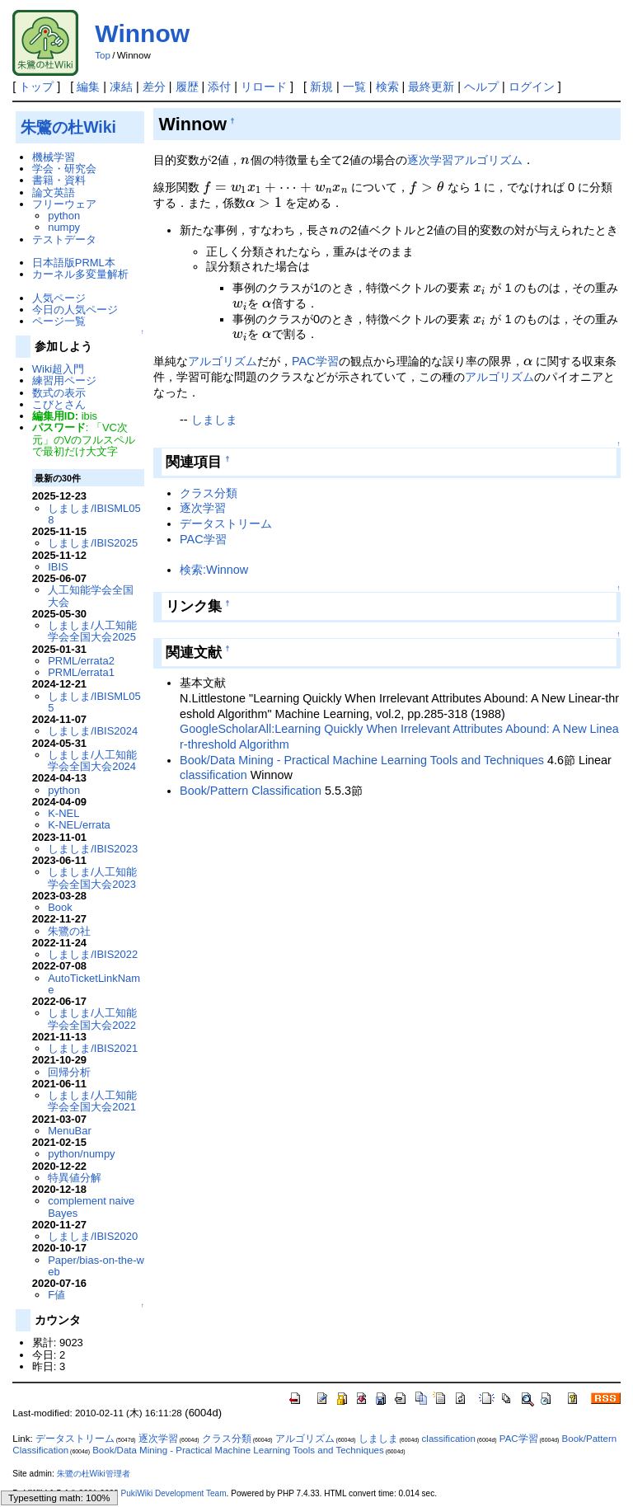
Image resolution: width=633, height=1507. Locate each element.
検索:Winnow (214, 569)
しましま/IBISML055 (94, 702)
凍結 (121, 86)
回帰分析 (69, 1072)
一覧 (354, 86)
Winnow (142, 33)
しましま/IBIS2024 (93, 731)
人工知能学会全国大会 (91, 596)
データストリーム (226, 523)
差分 (154, 86)
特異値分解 (74, 1177)
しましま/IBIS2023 (93, 849)
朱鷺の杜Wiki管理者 (93, 1473)
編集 (88, 86)
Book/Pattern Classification (250, 790)
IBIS (58, 567)
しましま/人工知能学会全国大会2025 (92, 631)
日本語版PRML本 (73, 262)
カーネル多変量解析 (80, 274)
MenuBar (69, 1130)
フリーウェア (64, 204)
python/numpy (81, 1154)
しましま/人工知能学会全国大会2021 (92, 1101)
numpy (64, 227)
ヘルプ (481, 86)
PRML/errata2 (81, 661)
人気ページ (59, 298)
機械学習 (53, 157)
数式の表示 (59, 393)
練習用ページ (64, 380)
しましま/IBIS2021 (93, 1048)
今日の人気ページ (75, 309)
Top (102, 55)
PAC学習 (315, 361)
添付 (219, 86)
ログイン (532, 86)
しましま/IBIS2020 (93, 1236)
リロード (264, 86)
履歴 (187, 86)
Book (60, 907)
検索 (387, 86)
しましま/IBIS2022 (93, 954)
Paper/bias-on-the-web (96, 1266)
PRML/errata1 (81, 672)
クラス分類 (208, 493)
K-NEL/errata (79, 825)
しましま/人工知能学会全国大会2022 (92, 1018)
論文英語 (53, 192)
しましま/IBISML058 (94, 514)
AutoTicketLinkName (94, 984)
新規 (321, 86)
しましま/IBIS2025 (93, 543)
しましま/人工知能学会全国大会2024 (92, 760)
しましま (214, 419)
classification (213, 775)
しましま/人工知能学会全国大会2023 (92, 878)
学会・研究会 (64, 168)
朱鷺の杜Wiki (68, 127)
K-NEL (63, 813)
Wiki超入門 (58, 369)
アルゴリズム (488, 160)
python (64, 215)
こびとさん (59, 404)
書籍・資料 (59, 180)
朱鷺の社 (69, 931)
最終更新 (431, 86)
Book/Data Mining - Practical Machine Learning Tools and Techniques (362, 760)
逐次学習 (430, 160)
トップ (36, 86)
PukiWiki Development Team (174, 1493)
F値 (56, 1295)
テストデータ (64, 239)
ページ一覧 (59, 321)
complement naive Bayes (91, 1206)
